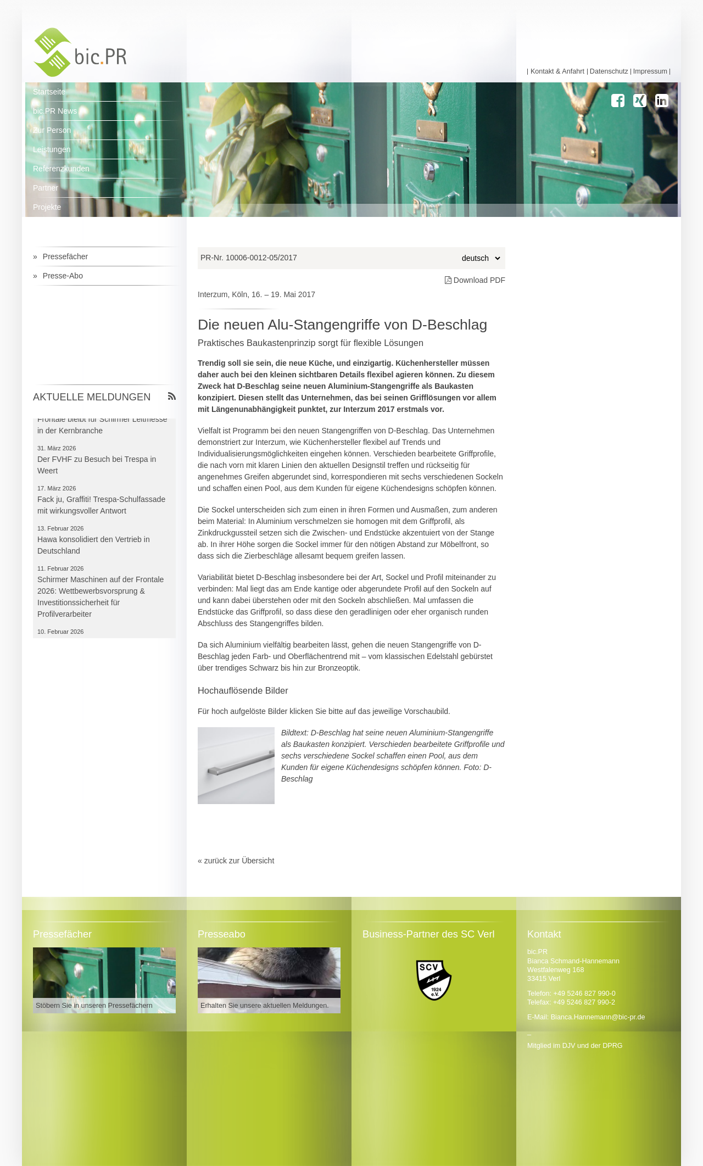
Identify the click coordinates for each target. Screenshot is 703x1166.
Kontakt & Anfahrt (557, 72)
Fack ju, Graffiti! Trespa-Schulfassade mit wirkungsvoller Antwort (101, 506)
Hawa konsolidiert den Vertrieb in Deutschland (93, 546)
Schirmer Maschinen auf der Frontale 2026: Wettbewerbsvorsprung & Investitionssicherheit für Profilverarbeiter (100, 598)
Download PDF (475, 280)
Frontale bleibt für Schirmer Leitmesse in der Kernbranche (102, 426)
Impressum (650, 72)
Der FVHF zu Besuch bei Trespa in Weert (96, 466)
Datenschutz (609, 72)
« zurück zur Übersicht (236, 860)
